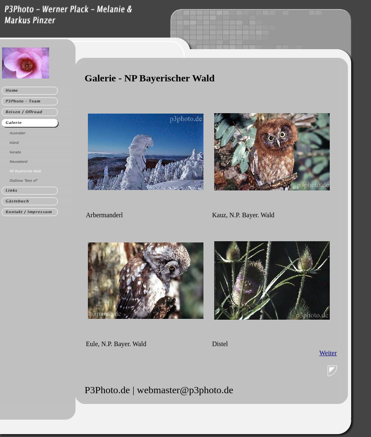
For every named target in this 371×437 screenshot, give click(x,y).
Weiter (328, 352)
